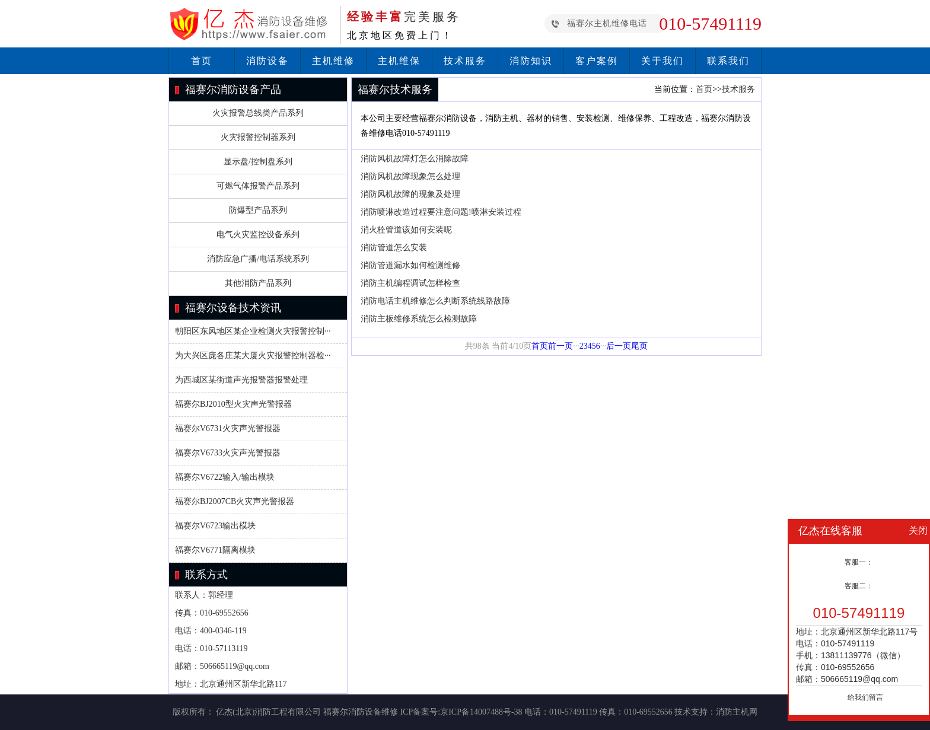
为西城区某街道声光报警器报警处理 (241, 379)
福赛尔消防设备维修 (360, 711)
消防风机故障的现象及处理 (410, 194)
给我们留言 (865, 697)
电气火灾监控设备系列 (258, 234)
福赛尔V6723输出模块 (215, 525)
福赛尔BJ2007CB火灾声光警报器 (234, 501)
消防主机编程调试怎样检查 (410, 283)
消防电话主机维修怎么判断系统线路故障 (435, 301)
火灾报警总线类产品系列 (258, 113)
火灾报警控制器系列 (258, 137)
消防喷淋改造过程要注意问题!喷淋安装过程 (441, 212)
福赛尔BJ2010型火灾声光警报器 (233, 404)
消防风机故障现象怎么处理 (410, 176)
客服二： (859, 586)
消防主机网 (736, 711)
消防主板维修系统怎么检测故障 (419, 318)
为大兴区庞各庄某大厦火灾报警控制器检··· (253, 355)
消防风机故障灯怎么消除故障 (415, 158)
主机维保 (399, 61)
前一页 (560, 346)
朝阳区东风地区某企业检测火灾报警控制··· (253, 331)
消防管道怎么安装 (394, 247)
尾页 (639, 346)
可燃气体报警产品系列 (258, 185)
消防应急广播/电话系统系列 (258, 258)
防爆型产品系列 (258, 210)
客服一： (859, 562)
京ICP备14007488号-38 (481, 711)
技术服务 (465, 61)
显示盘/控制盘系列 (258, 161)
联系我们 (728, 61)
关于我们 (662, 61)
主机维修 (333, 61)
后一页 (618, 346)
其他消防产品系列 (258, 283)
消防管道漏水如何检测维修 (410, 265)
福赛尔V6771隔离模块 (215, 550)
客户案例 (596, 61)
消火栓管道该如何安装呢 (406, 229)
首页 (201, 61)
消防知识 (530, 61)
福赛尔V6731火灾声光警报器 (228, 428)
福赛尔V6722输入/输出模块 (225, 477)
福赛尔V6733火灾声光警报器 (228, 452)
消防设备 (267, 61)
